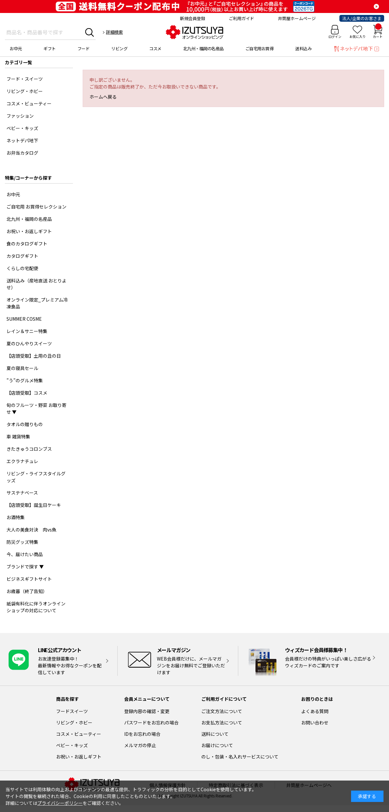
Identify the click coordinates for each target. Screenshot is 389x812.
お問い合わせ (314, 722)
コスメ (155, 48)
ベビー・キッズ (72, 745)
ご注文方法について (221, 711)
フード (83, 48)
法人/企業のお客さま (362, 18)
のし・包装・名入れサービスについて (239, 756)
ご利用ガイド (241, 18)
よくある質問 (314, 711)
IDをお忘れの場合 (142, 734)
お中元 (16, 48)
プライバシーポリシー (60, 803)
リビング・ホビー (74, 722)
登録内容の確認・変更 (147, 711)
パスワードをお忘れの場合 (151, 722)
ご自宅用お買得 (259, 48)
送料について (215, 734)
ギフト (49, 48)
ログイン (334, 36)
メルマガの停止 (140, 745)
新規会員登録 (192, 18)
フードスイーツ (72, 711)
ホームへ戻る (103, 96)
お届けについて (217, 745)
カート (378, 32)
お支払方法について (221, 722)
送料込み (303, 48)
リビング (119, 48)
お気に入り (357, 36)
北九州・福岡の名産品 (203, 48)
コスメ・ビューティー (78, 734)
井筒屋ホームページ (297, 18)
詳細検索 (114, 32)
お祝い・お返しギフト (78, 756)
